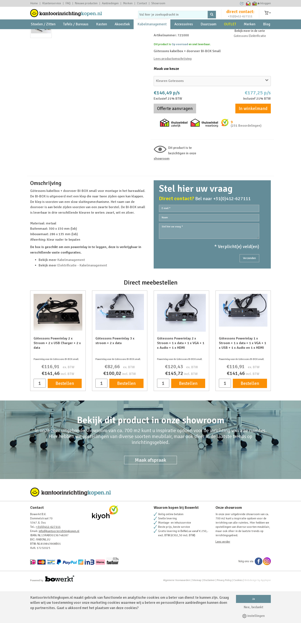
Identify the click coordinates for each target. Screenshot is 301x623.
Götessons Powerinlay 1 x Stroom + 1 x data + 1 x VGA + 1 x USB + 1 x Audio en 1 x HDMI (242, 379)
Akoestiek (122, 34)
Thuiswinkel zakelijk (254, 3)
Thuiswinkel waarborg (248, 3)
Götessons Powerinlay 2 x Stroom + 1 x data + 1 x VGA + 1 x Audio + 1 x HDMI (180, 379)
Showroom (158, 3)
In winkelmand (253, 145)
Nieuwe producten (86, 3)
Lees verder (223, 578)
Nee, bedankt (253, 607)
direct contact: (240, 15)
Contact (142, 3)
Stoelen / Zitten (43, 34)
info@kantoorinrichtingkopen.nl (59, 567)
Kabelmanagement (152, 34)
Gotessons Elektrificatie (250, 72)
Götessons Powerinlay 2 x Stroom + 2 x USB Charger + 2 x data (57, 379)
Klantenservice (51, 3)
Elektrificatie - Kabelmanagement (82, 302)
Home (34, 3)
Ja (253, 599)
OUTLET (230, 34)
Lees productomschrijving (173, 95)
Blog (266, 34)
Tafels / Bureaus (75, 34)
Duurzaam (208, 34)
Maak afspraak (150, 496)
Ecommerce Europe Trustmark (242, 3)
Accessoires (183, 34)
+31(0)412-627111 (240, 20)
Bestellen (65, 419)
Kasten (101, 34)
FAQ (68, 3)
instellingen (253, 616)
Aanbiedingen (110, 3)
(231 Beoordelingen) (246, 162)
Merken (128, 3)
